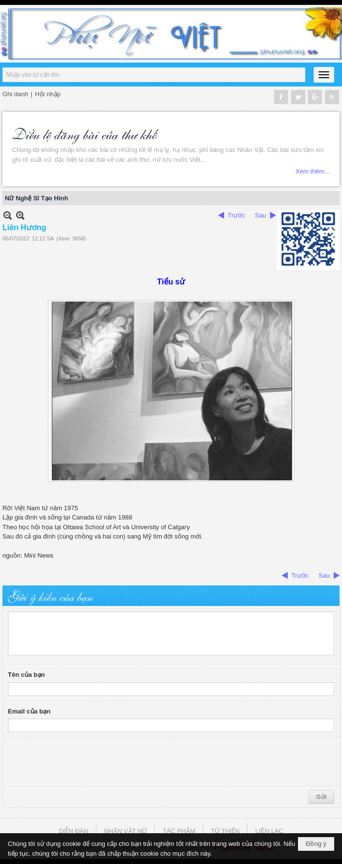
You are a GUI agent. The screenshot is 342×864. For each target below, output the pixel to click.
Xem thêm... (313, 171)
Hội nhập (48, 94)
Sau (260, 215)
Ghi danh (15, 94)
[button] (324, 74)
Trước (236, 215)
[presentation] (82, 762)
